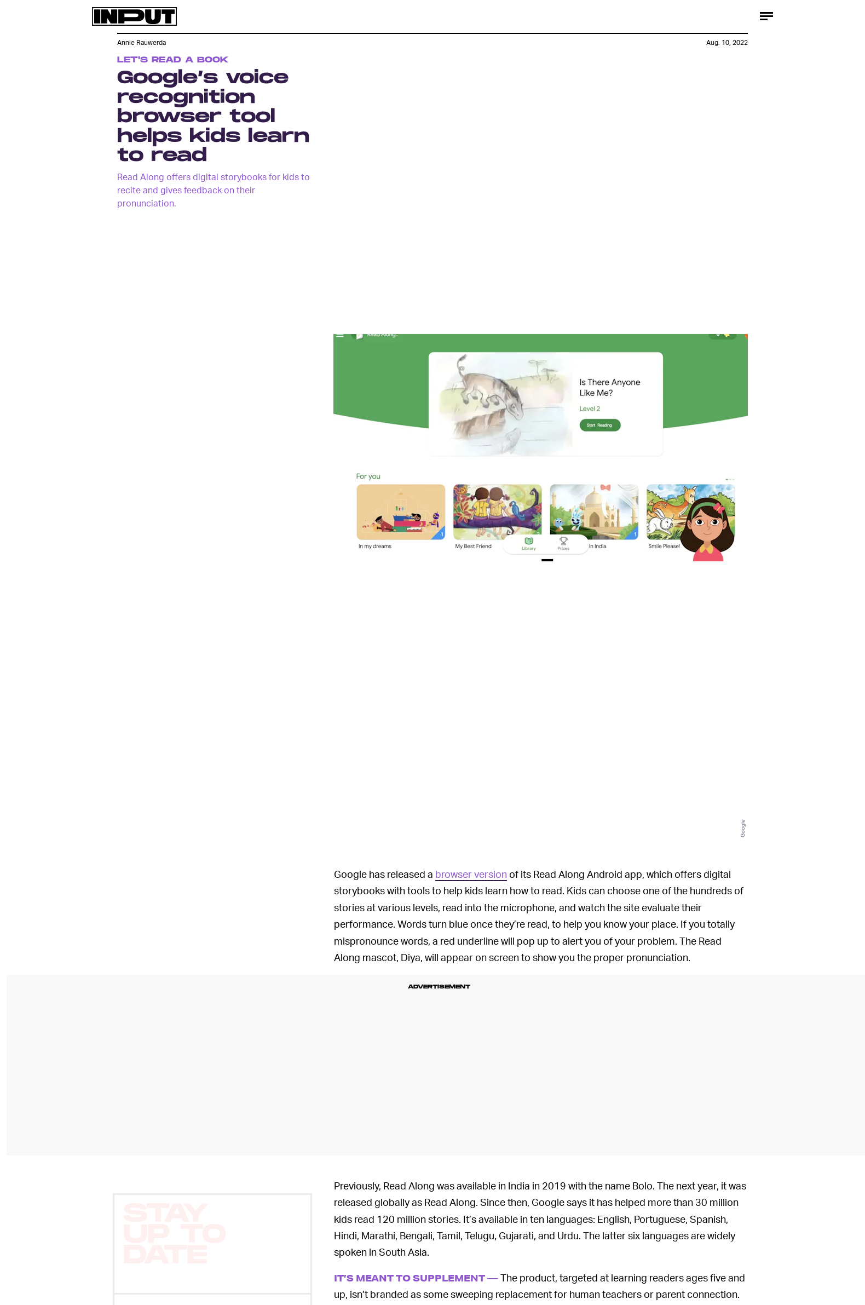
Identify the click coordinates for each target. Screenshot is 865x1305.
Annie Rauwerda (141, 42)
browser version (471, 873)
